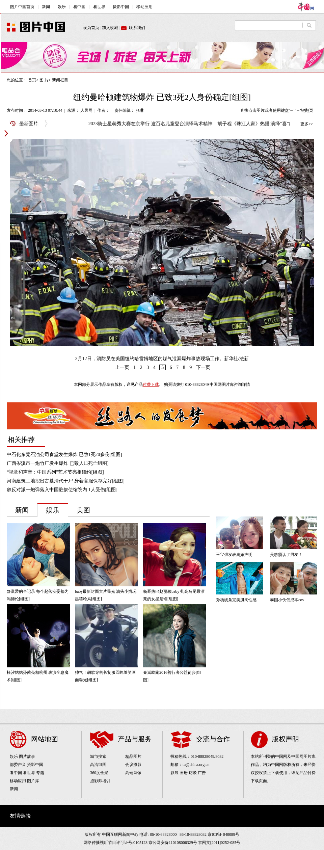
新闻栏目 (60, 80)
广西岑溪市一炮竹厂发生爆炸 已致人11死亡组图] (58, 463)
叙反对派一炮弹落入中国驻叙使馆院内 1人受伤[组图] (62, 489)
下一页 (203, 367)
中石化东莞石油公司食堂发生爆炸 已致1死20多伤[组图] (64, 454)
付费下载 (151, 384)
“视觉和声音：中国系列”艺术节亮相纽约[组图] (55, 472)
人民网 (86, 110)
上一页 (122, 367)
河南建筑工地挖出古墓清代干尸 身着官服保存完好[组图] (66, 480)
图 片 (44, 80)
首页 (32, 80)
